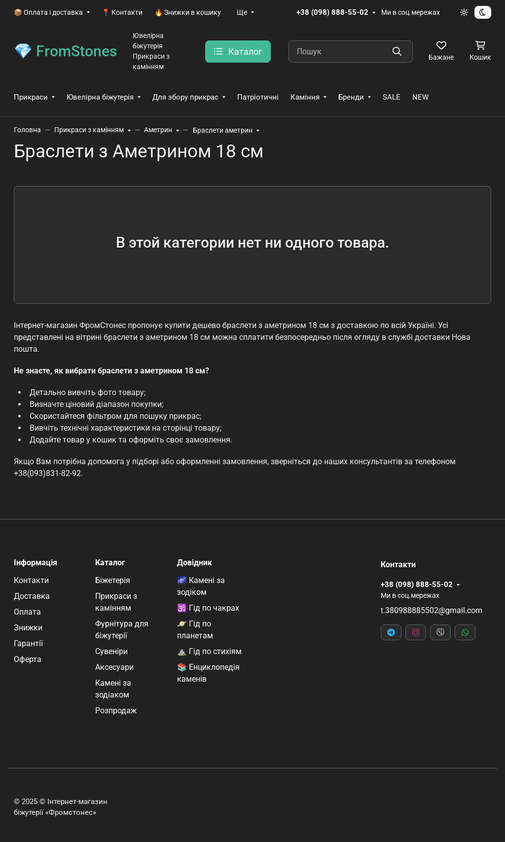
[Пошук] (351, 51)
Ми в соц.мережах (410, 12)
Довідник (194, 563)
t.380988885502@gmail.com (431, 610)
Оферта (27, 659)
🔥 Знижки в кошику (187, 12)
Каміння (305, 97)
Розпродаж (116, 710)
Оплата (27, 612)
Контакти (31, 580)
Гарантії (28, 643)
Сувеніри (111, 651)
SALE (391, 97)
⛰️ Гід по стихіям (209, 651)
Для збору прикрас (185, 97)
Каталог (110, 563)
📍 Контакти (122, 12)
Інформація (35, 563)
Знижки (28, 627)
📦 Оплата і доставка (48, 12)
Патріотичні (258, 97)
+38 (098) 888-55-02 (332, 12)
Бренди (351, 97)
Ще (242, 12)
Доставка (32, 596)
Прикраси (31, 97)
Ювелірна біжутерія (100, 97)
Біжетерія (112, 580)
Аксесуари (114, 667)
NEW (420, 97)
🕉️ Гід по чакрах (208, 608)
